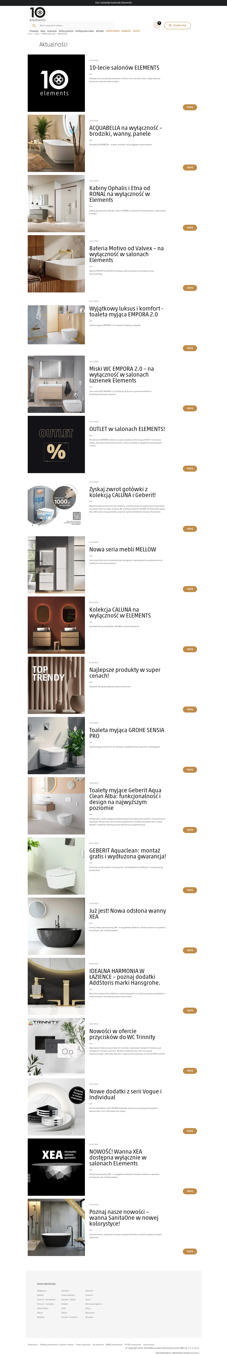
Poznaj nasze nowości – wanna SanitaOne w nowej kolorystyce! (124, 1214)
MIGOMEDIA (193, 1349)
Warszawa (90, 1308)
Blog (66, 20)
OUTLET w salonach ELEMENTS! (127, 425)
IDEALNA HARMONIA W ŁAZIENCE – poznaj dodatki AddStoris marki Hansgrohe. (124, 973)
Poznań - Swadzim (69, 1313)
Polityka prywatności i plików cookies (60, 1340)
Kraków (64, 1300)
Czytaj (190, 103)
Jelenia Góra (42, 1304)
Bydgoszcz (41, 1286)
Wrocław (89, 1313)
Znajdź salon (183, 12)
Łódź (63, 1304)
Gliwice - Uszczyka (45, 1300)
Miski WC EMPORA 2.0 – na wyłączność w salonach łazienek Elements (121, 371)
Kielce (40, 1308)
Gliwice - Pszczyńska (46, 1295)
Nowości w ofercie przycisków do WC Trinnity (122, 1030)
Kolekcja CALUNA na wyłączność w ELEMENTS (120, 609)
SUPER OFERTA (136, 20)
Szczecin (89, 1291)
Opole (64, 1308)
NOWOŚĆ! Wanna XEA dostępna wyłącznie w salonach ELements (118, 1153)
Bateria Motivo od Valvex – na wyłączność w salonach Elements (126, 250)
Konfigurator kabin (108, 20)
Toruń (87, 1295)
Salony (38, 29)
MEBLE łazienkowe (124, 1340)
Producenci (33, 1340)
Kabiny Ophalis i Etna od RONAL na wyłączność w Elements (119, 190)
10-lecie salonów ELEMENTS (124, 64)
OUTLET (159, 20)
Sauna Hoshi (162, 1340)
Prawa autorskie (89, 1340)
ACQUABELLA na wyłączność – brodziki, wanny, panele (125, 127)
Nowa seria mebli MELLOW (122, 545)
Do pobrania (106, 1340)
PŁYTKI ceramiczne (144, 1340)
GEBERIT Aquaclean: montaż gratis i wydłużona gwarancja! (127, 849)
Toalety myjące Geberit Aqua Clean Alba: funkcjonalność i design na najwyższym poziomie (125, 795)
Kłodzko (40, 1313)
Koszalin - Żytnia (68, 1295)
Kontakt (123, 20)
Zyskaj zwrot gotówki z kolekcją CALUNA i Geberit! (122, 488)
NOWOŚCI (149, 20)
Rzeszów (89, 1286)
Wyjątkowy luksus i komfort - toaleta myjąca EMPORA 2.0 (126, 307)
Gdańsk (40, 1291)
